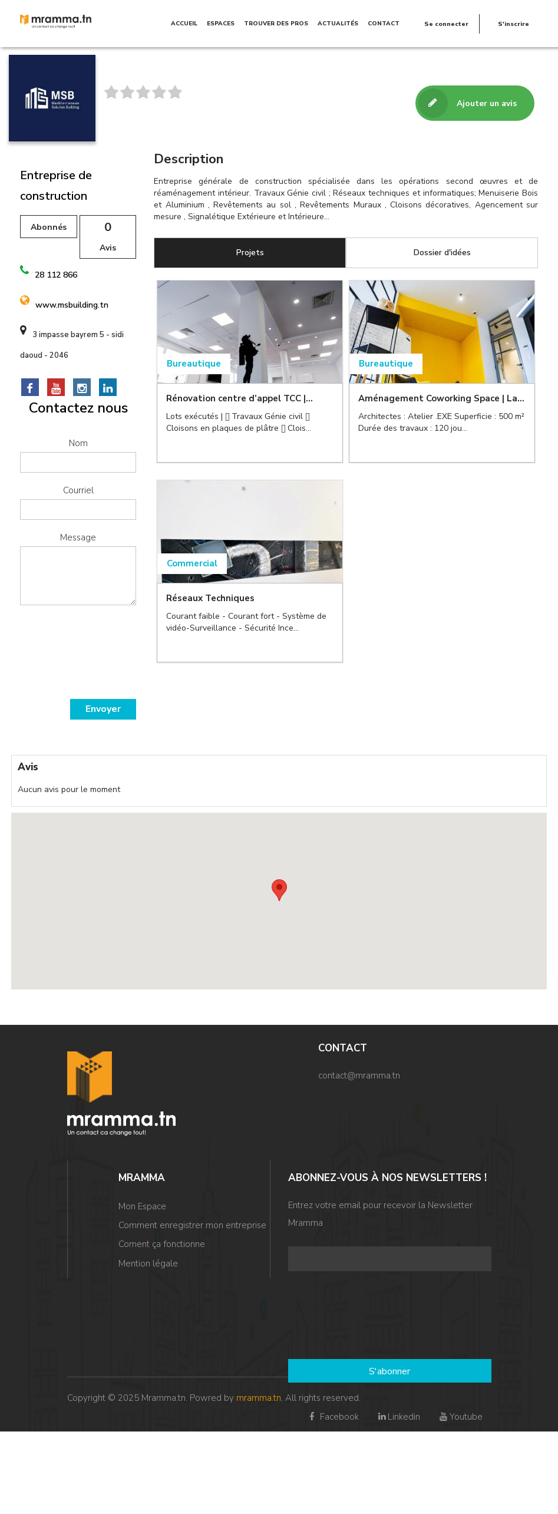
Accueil (184, 23)
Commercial (192, 564)
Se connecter (446, 23)
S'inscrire (513, 23)
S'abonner (389, 1371)
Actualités (338, 23)
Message (78, 537)
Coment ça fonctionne (161, 1244)
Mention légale (148, 1263)
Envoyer (103, 708)
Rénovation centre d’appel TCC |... (239, 398)
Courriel (78, 490)
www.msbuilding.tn (71, 305)
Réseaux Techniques (210, 599)
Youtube (460, 1417)
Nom (78, 443)
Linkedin (398, 1417)
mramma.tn (258, 1398)
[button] (279, 890)
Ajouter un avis (467, 103)
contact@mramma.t (356, 1075)
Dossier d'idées (442, 252)
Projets (250, 252)
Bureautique (194, 364)
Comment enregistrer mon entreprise (192, 1225)
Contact (383, 23)
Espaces (221, 23)
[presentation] (68, 656)
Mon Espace (142, 1206)
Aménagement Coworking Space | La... (441, 398)
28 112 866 (56, 275)
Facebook (332, 1417)
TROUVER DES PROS (276, 23)
